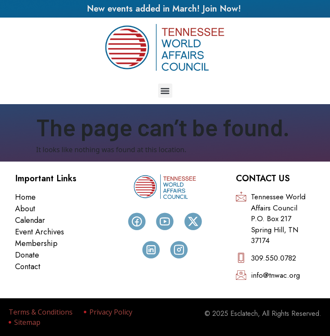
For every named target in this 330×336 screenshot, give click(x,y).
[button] (165, 91)
